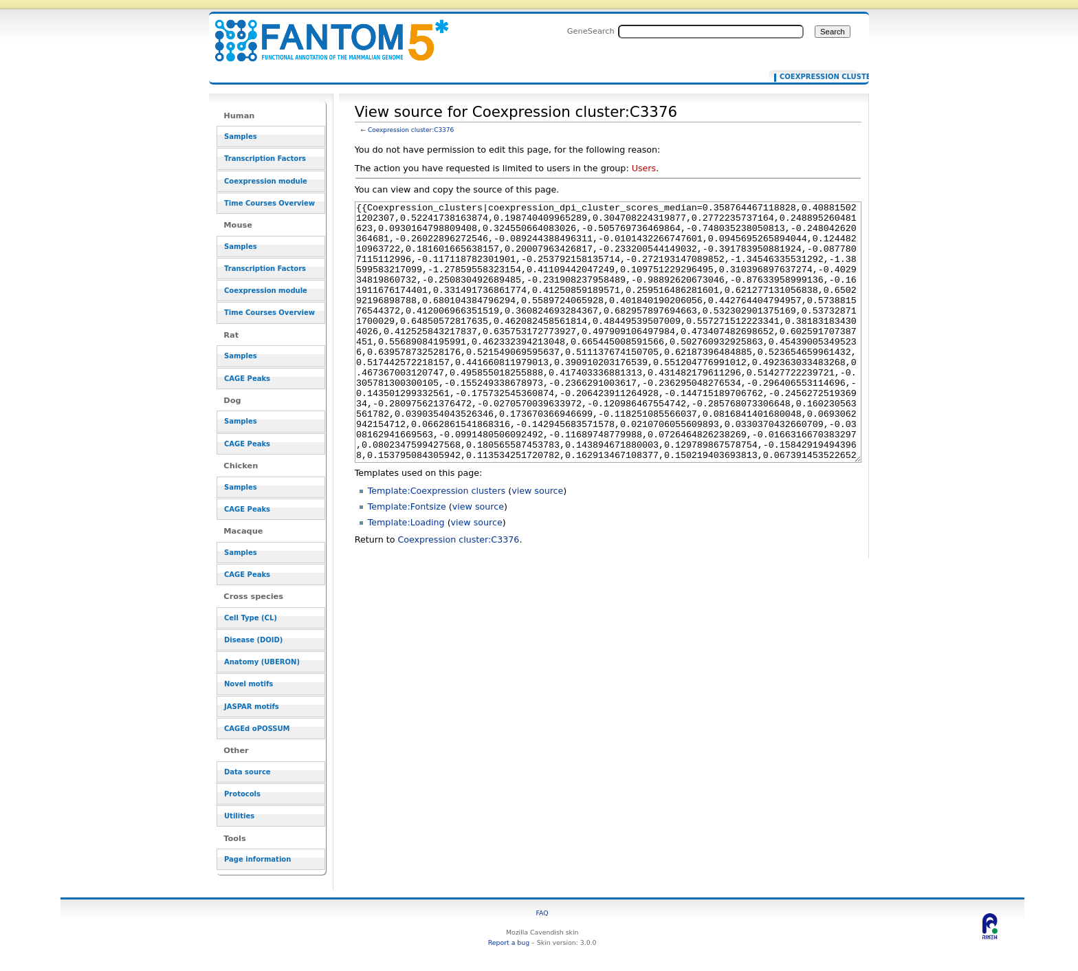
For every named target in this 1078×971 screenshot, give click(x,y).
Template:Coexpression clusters (437, 542)
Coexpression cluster (816, 77)
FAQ (542, 913)
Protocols (242, 794)
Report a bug (508, 942)
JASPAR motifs (251, 706)
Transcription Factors (265, 158)
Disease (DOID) (253, 640)
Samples (240, 136)
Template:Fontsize (407, 558)
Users (644, 168)
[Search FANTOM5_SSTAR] (711, 32)
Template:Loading (406, 574)
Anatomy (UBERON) (262, 662)
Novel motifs (248, 684)
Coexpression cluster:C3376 (411, 130)
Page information (257, 859)
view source (537, 542)
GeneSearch (591, 31)
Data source (247, 772)
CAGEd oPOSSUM (256, 728)
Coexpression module (265, 181)
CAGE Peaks (247, 378)
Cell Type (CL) (250, 618)
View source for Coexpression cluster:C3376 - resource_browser (323, 32)
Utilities (239, 816)
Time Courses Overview (269, 203)
